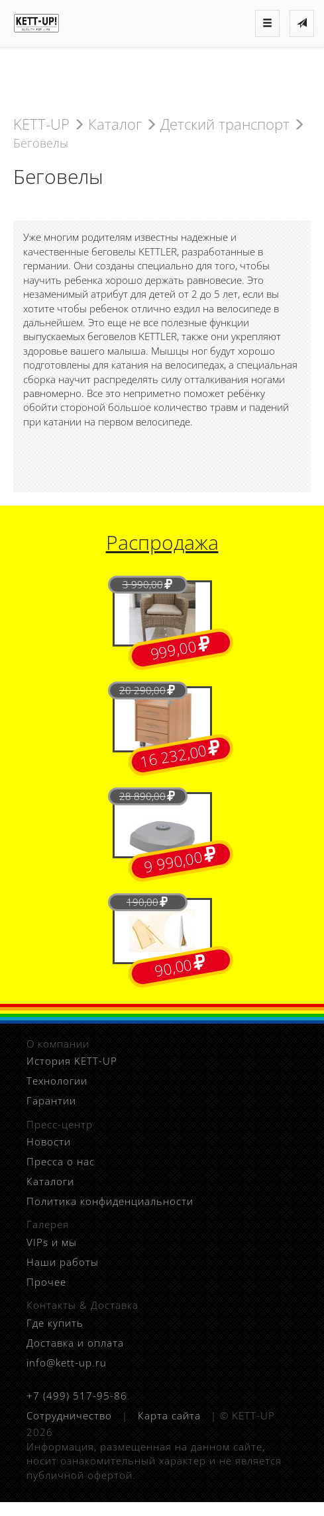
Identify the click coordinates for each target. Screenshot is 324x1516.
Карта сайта (169, 1415)
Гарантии (51, 1100)
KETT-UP (41, 124)
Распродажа (162, 542)
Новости (49, 1141)
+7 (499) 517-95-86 (77, 1395)
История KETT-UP (72, 1060)
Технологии (57, 1080)
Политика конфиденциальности (110, 1201)
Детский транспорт (225, 124)
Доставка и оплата (75, 1342)
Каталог (115, 124)
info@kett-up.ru (67, 1362)
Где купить (55, 1322)
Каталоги (50, 1181)
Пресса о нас (61, 1161)
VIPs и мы (52, 1242)
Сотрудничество (69, 1415)
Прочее (46, 1281)
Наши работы (63, 1262)
